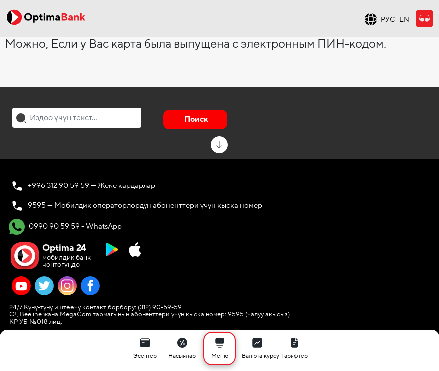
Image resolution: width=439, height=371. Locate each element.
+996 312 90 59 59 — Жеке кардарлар (91, 185)
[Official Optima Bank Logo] (46, 16)
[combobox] (77, 117)
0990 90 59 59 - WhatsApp (65, 227)
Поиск (196, 119)
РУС (388, 19)
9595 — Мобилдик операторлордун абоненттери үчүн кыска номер (145, 205)
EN (404, 19)
